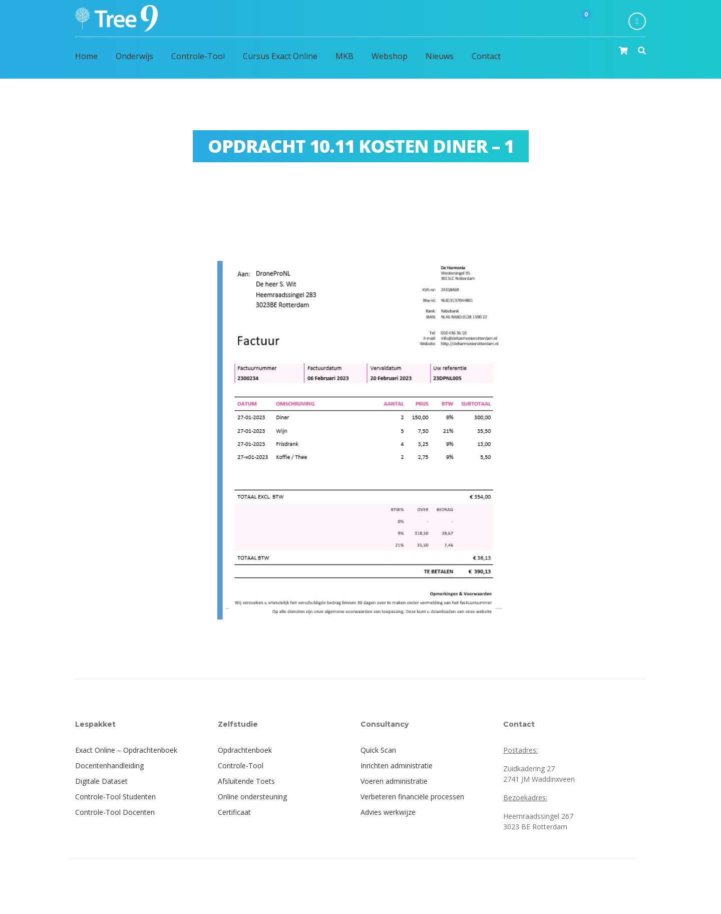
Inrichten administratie (396, 765)
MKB (344, 56)
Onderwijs (134, 56)
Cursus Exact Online (280, 56)
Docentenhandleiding (109, 765)
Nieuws (440, 56)
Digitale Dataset (101, 781)
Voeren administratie (394, 781)
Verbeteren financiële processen (412, 796)
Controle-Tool (198, 56)
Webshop (390, 56)
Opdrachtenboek (245, 750)
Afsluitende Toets (246, 781)
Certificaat (234, 812)
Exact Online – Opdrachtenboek (126, 750)
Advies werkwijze (388, 812)
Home (86, 56)
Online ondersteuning (252, 796)
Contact (486, 56)
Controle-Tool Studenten (115, 796)
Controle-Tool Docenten (115, 812)
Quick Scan (378, 750)
